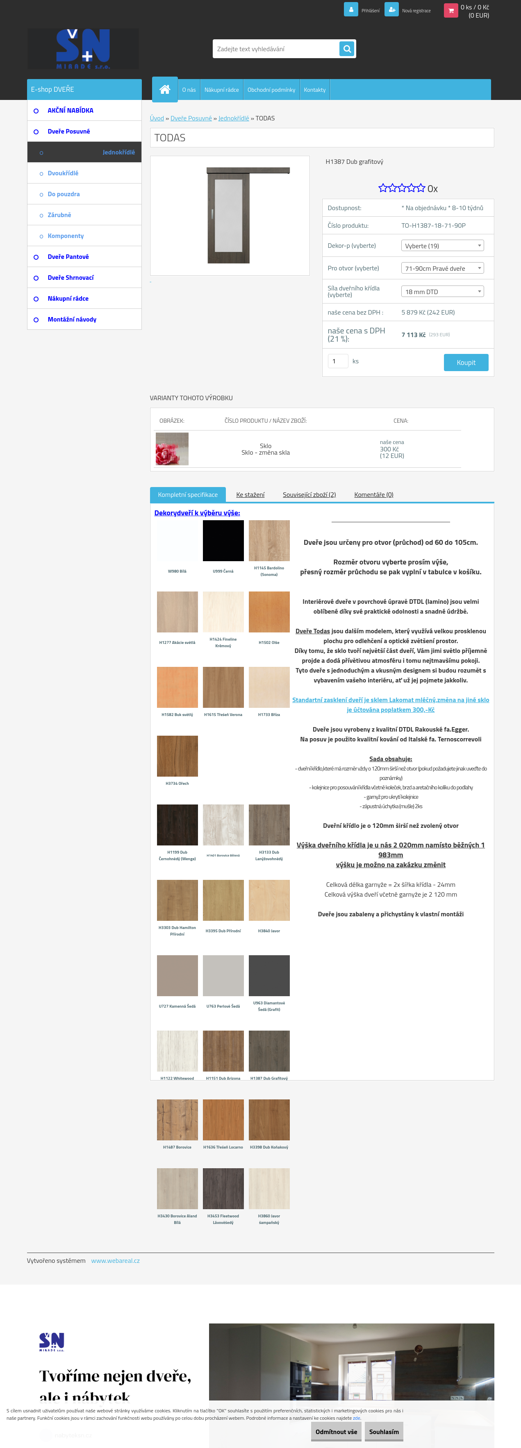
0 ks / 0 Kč (475, 6)
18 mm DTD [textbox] (421, 292)
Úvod (157, 118)
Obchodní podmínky (272, 89)
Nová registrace (409, 10)
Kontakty (315, 89)
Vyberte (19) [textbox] (422, 246)
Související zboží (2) (309, 494)
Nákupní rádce (222, 89)
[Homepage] (168, 89)
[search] (346, 49)
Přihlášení (351, 10)
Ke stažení (250, 494)
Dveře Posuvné (191, 118)
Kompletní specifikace (188, 494)
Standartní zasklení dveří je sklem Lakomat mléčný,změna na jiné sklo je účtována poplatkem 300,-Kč (390, 704)
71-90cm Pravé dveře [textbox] (435, 268)
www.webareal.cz (115, 1260)
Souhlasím (378, 1432)
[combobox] (442, 245)
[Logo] (83, 48)
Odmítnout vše (319, 1432)
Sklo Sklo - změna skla (265, 449)
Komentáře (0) (374, 494)
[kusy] (338, 361)
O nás (189, 89)
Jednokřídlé (233, 118)
